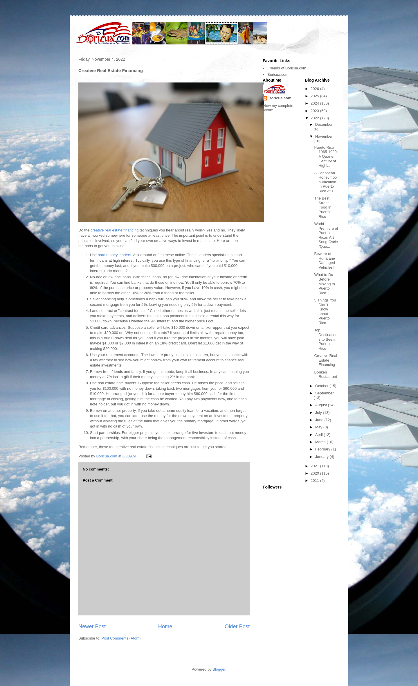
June (320, 420)
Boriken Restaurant (325, 374)
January (322, 457)
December (324, 124)
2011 (315, 480)
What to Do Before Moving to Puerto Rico (324, 283)
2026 (315, 89)
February (323, 449)
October (322, 386)
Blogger (218, 669)
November (324, 136)
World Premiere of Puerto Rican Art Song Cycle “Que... (326, 235)
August (321, 405)
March (321, 442)
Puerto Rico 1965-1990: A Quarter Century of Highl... (326, 156)
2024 (315, 103)
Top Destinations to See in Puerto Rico (325, 339)
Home (165, 626)
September (324, 393)
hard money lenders (114, 255)
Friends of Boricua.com (286, 68)
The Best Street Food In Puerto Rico (322, 207)
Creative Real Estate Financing (325, 360)
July (319, 412)
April (319, 434)
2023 (315, 111)
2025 (315, 96)
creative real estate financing (114, 230)
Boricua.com (277, 74)
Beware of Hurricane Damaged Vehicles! (324, 261)
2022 (315, 118)
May (319, 427)
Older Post (237, 626)
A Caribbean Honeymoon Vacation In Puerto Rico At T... (325, 182)
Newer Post (92, 626)
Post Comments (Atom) (121, 638)
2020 (315, 473)
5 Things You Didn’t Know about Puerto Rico (325, 311)
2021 (315, 466)
